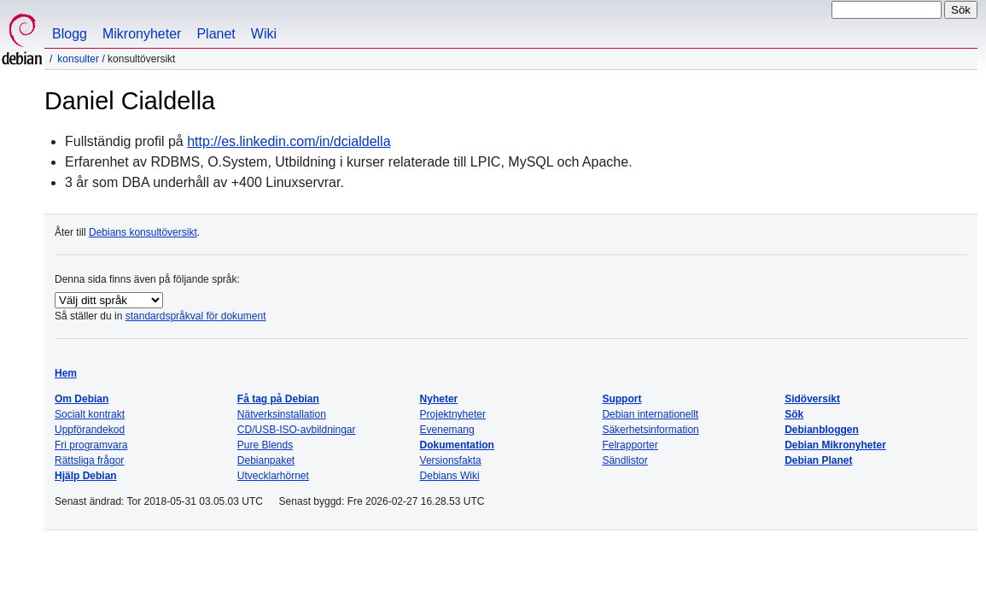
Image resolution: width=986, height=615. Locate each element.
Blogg (69, 33)
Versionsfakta (450, 460)
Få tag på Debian (278, 399)
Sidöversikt (812, 399)
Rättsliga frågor (89, 460)
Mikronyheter (141, 33)
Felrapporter (629, 445)
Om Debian (81, 399)
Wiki (264, 33)
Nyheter (439, 399)
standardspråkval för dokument (195, 316)
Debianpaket (266, 460)
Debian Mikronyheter (835, 445)
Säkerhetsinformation (650, 430)
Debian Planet (818, 460)
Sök (794, 414)
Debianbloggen (822, 430)
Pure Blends (265, 445)
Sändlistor (624, 460)
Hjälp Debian (86, 476)
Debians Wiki (450, 476)
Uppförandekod (90, 430)
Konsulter (78, 59)
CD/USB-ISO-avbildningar (296, 430)
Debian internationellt (650, 414)
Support (621, 399)
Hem (66, 373)
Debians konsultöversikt (143, 232)
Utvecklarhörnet (273, 476)
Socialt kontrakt (90, 414)
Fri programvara (91, 445)
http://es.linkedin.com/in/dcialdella (288, 141)
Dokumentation (457, 445)
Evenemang (447, 430)
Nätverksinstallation (281, 414)
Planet (215, 33)
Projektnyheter (453, 414)
